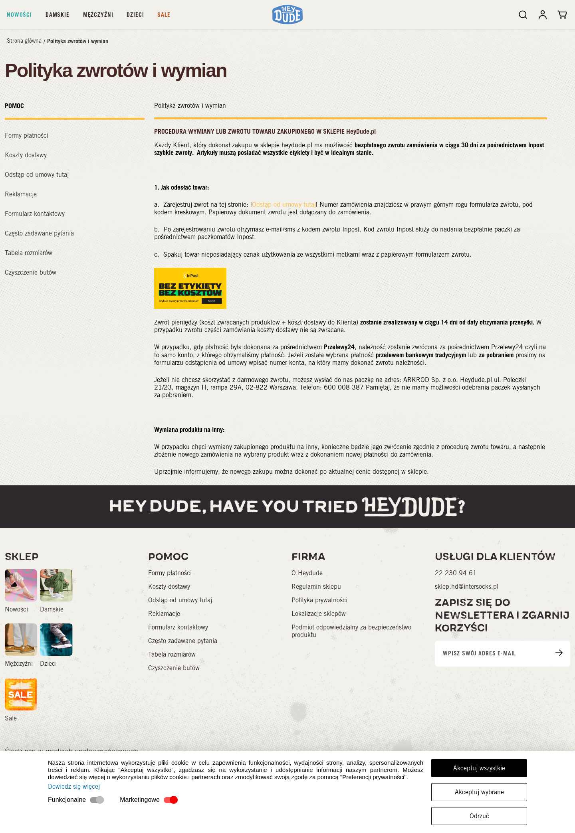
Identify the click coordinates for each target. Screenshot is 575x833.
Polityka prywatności (319, 600)
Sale (163, 14)
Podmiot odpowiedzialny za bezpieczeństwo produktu (351, 631)
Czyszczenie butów (30, 272)
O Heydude (307, 573)
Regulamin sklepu (316, 586)
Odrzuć (479, 816)
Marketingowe (140, 799)
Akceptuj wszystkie (479, 768)
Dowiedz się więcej (74, 786)
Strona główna (24, 41)
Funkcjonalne (67, 799)
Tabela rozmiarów (28, 253)
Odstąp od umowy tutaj (37, 174)
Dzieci (135, 14)
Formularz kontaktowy (35, 214)
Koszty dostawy (26, 155)
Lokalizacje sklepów (318, 613)
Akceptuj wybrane (479, 792)
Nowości (19, 14)
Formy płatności (26, 135)
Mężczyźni (98, 14)
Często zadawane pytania (39, 233)
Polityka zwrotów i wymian (77, 41)
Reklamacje (21, 194)
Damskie (57, 14)
